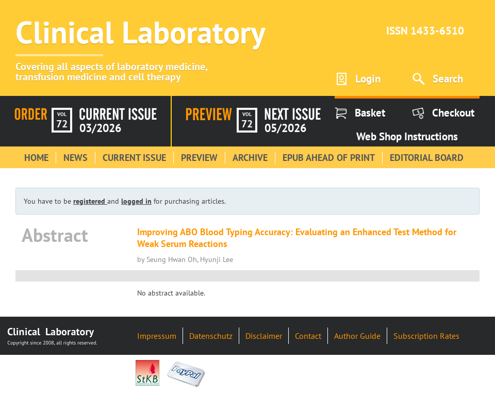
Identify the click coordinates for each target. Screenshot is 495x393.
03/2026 (100, 128)
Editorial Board (427, 157)
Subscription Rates (426, 336)
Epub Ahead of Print (329, 157)
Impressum (156, 336)
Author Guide (357, 336)
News (75, 157)
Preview (199, 157)
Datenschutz (211, 336)
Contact (308, 336)
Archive (250, 157)
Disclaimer (263, 336)
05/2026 (285, 128)
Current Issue (134, 157)
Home (36, 157)
